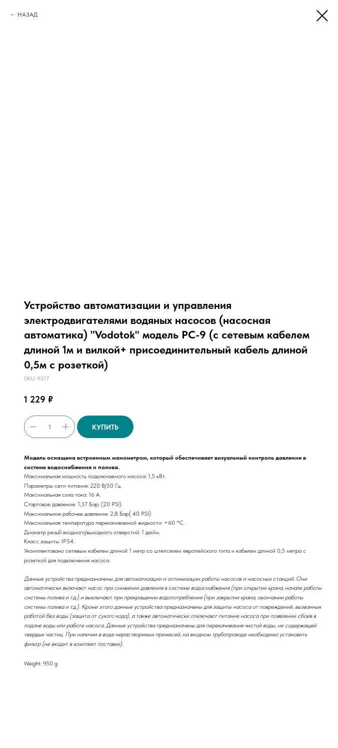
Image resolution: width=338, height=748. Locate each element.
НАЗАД (28, 14)
